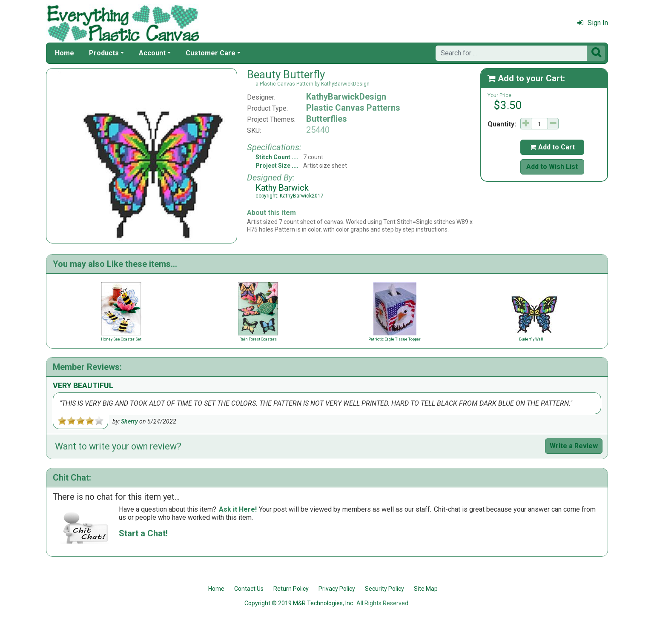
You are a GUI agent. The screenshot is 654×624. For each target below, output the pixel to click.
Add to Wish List (552, 167)
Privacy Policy (336, 588)
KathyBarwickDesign (346, 97)
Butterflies (326, 119)
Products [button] (104, 53)
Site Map (426, 588)
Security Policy (384, 588)
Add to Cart (552, 147)
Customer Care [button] (210, 53)
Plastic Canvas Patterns (353, 108)
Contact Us (249, 588)
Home (64, 53)
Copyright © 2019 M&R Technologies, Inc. (299, 603)
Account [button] (152, 53)
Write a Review (574, 446)
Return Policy (291, 588)
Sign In (592, 23)
